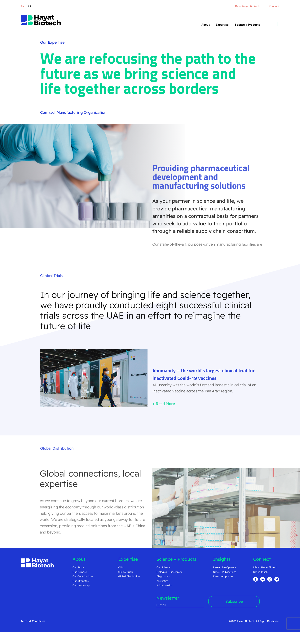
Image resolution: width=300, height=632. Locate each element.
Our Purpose (80, 571)
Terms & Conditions (33, 621)
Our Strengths (81, 580)
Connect (274, 6)
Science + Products (247, 24)
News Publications (224, 571)
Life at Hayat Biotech (246, 6)
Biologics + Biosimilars (169, 571)
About (205, 24)
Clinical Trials (125, 571)
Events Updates (223, 576)
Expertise (222, 24)
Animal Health (164, 585)
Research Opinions (224, 567)
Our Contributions (83, 576)
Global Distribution (129, 576)
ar (29, 6)
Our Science (163, 567)
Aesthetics (162, 580)
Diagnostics (163, 576)
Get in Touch (260, 571)
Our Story (78, 567)
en (22, 6)
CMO (121, 567)
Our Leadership (81, 585)
